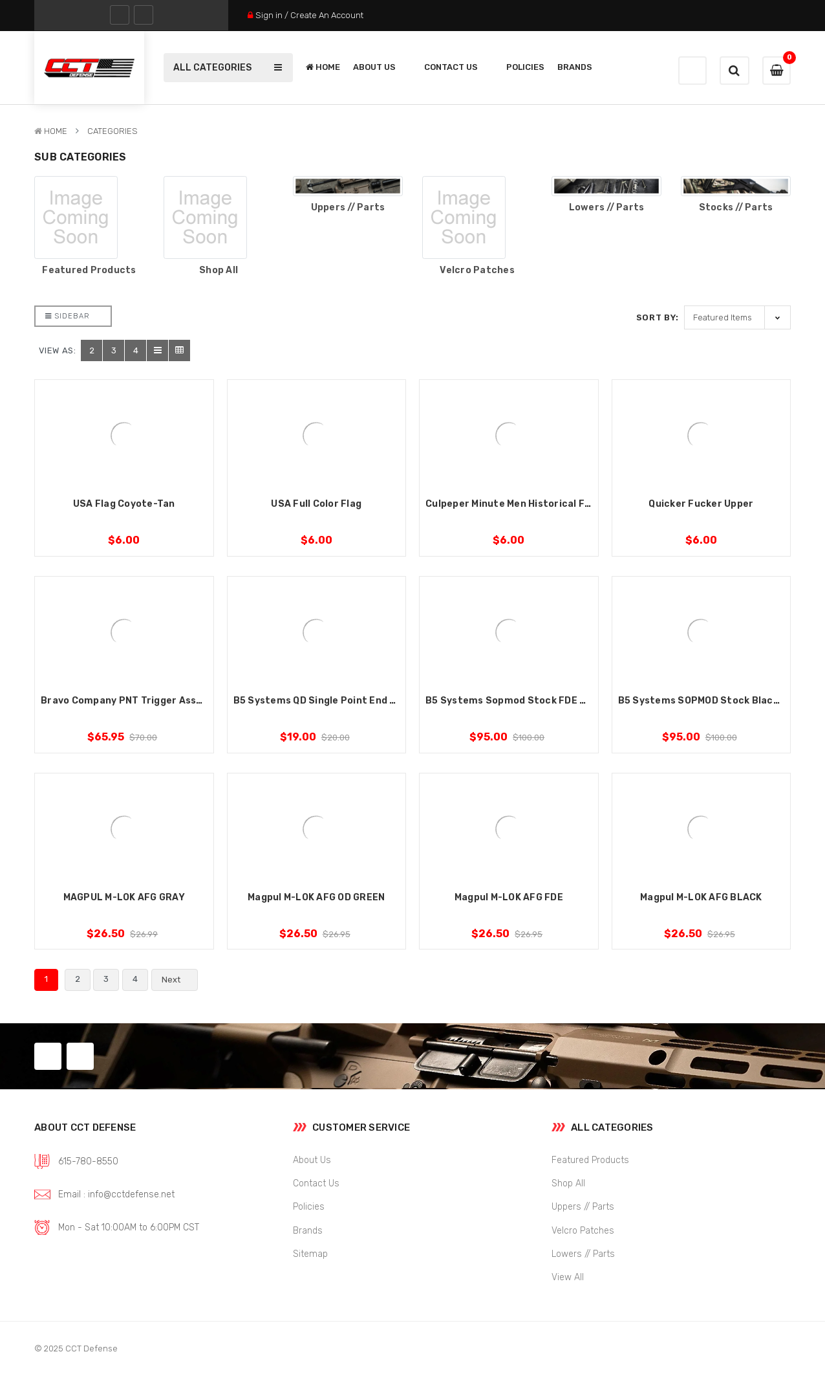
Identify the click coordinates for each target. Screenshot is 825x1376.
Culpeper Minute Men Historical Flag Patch (528, 503)
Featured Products (89, 270)
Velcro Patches (477, 270)
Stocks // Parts (736, 208)
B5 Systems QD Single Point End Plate (324, 700)
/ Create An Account (323, 15)
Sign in (269, 15)
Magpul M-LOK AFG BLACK (701, 897)
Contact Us (458, 67)
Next (178, 979)
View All (568, 1277)
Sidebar (67, 316)
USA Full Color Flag (316, 503)
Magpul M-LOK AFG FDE (509, 897)
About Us (382, 67)
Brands (574, 67)
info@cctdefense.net (131, 1194)
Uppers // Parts (348, 208)
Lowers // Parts (607, 208)
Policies (525, 67)
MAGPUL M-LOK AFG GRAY (124, 897)
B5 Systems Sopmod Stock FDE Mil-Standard (534, 700)
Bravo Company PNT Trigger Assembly (133, 700)
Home (323, 67)
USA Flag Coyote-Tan (124, 503)
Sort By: (657, 317)
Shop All (218, 270)
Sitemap (310, 1253)
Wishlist (692, 71)
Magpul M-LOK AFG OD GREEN (316, 897)
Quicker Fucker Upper (700, 503)
